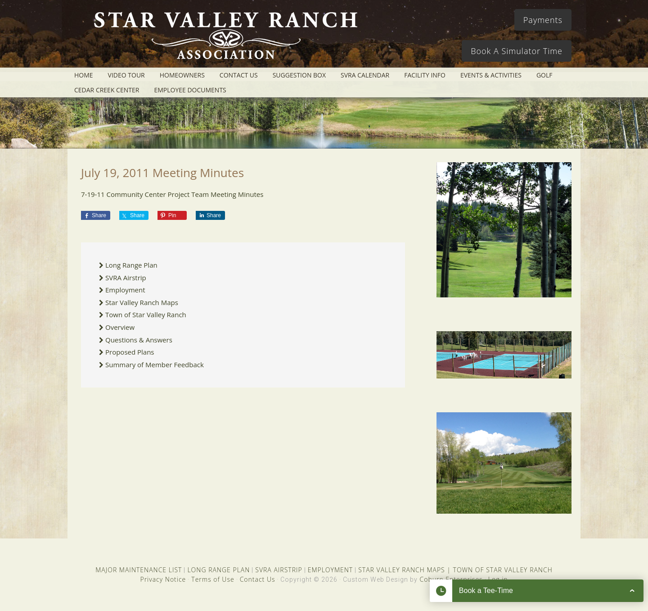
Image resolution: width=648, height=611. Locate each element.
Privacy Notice (163, 579)
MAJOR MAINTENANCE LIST (138, 569)
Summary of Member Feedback (154, 364)
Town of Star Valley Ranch (145, 314)
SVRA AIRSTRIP (278, 569)
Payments (542, 19)
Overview (120, 327)
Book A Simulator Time (516, 51)
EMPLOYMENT (330, 569)
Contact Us (257, 579)
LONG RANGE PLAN (218, 569)
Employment (125, 289)
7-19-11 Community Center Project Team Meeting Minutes (172, 194)
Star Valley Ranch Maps (141, 302)
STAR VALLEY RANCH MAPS (401, 569)
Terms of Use (212, 579)
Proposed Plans (129, 351)
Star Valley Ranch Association (221, 38)
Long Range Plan (131, 264)
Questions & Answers (138, 339)
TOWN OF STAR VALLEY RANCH (503, 569)
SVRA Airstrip (125, 277)
